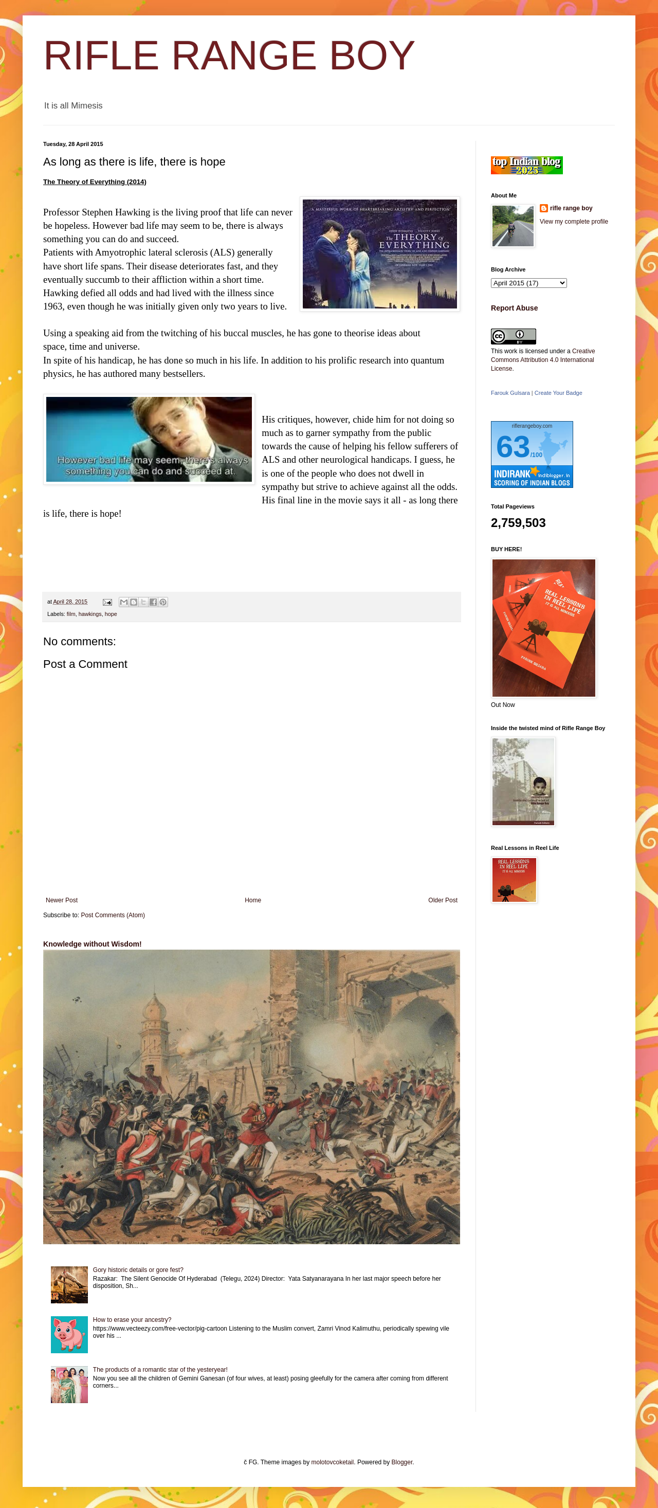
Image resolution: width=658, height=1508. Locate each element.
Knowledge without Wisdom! (92, 944)
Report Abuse (514, 308)
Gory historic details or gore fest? (138, 1270)
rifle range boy (571, 208)
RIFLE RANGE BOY (229, 55)
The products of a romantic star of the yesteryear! (160, 1369)
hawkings (90, 614)
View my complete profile (574, 221)
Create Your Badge (558, 393)
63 (513, 446)
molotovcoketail (333, 1462)
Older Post (443, 900)
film (71, 614)
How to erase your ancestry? (132, 1319)
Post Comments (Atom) (113, 915)
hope (111, 614)
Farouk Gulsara (510, 393)
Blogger (402, 1462)
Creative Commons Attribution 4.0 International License (543, 360)
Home (253, 900)
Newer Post (62, 900)
